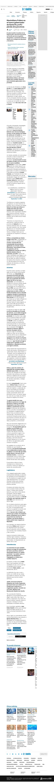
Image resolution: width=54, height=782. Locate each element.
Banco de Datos (11, 760)
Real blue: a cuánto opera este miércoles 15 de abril (11, 735)
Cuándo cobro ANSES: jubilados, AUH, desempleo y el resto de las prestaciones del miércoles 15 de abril (32, 72)
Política (31, 12)
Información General (12, 764)
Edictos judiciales (11, 768)
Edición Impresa (30, 762)
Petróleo (30, 6)
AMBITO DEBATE (35, 773)
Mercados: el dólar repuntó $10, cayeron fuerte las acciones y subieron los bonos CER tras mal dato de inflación (32, 738)
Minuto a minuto (31, 730)
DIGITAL (12, 773)
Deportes (21, 762)
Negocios (39, 12)
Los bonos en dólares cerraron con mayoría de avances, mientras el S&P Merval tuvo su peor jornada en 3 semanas (33, 97)
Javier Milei (25, 6)
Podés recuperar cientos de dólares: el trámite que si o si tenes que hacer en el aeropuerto (11, 745)
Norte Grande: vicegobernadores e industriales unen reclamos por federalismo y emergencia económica (12, 661)
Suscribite (20, 636)
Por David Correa (10, 667)
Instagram (12, 754)
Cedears (40, 178)
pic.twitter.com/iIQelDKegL (16, 361)
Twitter (7, 754)
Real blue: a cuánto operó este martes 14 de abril (21, 735)
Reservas (35, 6)
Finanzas (25, 12)
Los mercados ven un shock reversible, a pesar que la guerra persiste (32, 60)
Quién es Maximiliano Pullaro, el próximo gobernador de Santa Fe (16, 48)
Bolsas (33, 178)
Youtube (18, 754)
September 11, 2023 (16, 198)
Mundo (15, 762)
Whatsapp (21, 754)
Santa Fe (9, 630)
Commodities (36, 178)
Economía (17, 12)
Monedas (30, 178)
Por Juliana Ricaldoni (36, 687)
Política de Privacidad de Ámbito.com (25, 766)
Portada (9, 758)
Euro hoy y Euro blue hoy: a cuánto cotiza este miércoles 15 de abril (32, 719)
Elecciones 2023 (19, 16)
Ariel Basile (10, 30)
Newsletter (44, 754)
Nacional (9, 762)
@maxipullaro (11, 192)
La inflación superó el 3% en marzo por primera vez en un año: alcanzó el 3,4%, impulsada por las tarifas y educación (34, 118)
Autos (21, 764)
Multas (20, 768)
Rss (43, 764)
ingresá (51, 9)
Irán (20, 6)
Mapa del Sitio (10, 766)
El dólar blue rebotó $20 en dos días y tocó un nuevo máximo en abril (33, 151)
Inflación (15, 6)
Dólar (11, 12)
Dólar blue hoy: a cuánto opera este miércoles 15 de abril (32, 45)
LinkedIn (15, 754)
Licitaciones (27, 768)
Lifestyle (39, 760)
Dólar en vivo (10, 6)
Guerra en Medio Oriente (50, 6)
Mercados (19, 760)
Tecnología (37, 764)
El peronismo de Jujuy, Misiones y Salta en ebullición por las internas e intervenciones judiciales (21, 660)
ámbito (8, 16)
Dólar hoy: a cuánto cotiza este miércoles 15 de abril (32, 37)
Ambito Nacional (13, 16)
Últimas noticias (17, 758)
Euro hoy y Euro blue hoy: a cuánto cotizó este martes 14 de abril (21, 745)
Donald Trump (41, 6)
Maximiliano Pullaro (17, 630)
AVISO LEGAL (40, 766)
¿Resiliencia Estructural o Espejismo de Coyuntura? (31, 52)
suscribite (47, 9)
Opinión (45, 12)
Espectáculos (28, 764)
